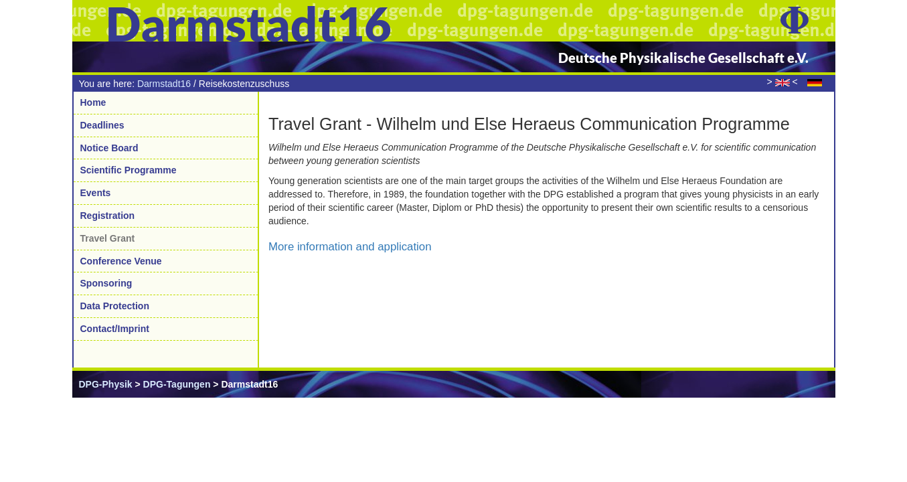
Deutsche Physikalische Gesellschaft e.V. (683, 58)
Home (93, 102)
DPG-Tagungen (177, 384)
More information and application (349, 246)
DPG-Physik (106, 384)
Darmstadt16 (164, 83)
